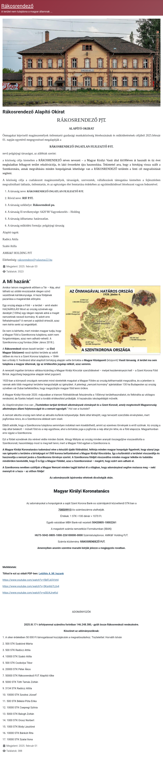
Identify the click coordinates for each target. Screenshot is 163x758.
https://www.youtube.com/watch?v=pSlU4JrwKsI (30, 592)
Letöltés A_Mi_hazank (51, 573)
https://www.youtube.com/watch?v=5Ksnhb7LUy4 (31, 586)
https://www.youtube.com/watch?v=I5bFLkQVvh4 (31, 579)
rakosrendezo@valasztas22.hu (35, 259)
